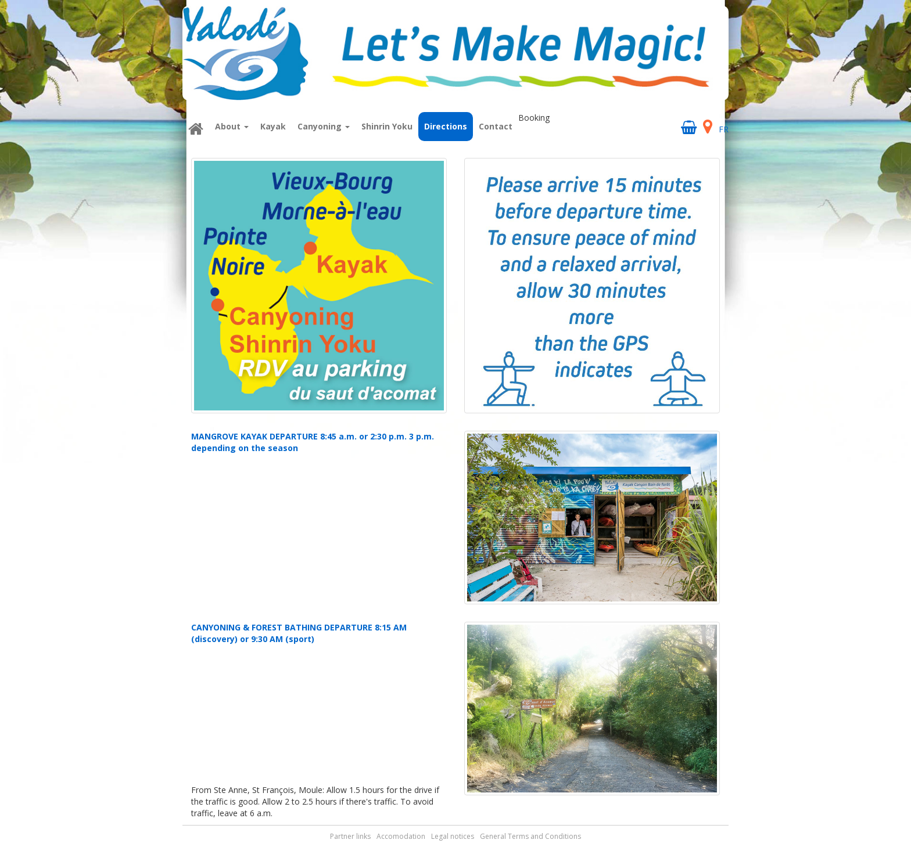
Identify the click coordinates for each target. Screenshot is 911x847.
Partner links (350, 836)
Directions (445, 126)
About (232, 126)
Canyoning (323, 126)
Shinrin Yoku (387, 126)
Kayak (273, 126)
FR (724, 129)
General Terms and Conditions (530, 836)
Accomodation (400, 836)
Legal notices (452, 836)
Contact (495, 126)
